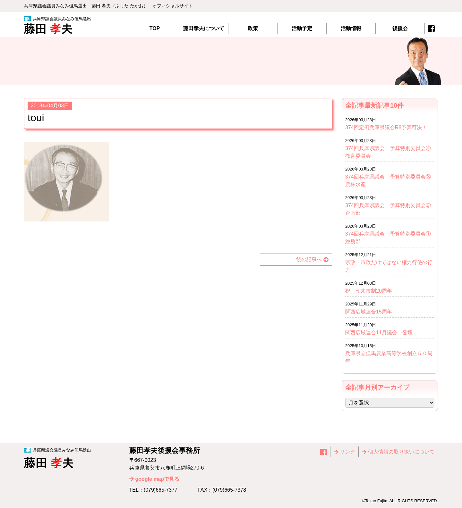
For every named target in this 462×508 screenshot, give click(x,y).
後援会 (400, 28)
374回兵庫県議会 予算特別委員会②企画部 (388, 209)
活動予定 (302, 28)
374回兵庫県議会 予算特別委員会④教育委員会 (388, 152)
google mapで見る (157, 479)
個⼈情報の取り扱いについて (401, 451)
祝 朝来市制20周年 (368, 291)
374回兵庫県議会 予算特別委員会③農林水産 (388, 180)
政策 (253, 28)
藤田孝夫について (203, 28)
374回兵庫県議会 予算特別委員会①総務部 (388, 237)
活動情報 (351, 28)
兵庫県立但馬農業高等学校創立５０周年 (388, 357)
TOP (155, 28)
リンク (347, 451)
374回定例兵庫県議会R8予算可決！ (386, 127)
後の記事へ (309, 259)
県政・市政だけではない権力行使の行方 (388, 266)
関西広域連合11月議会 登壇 (379, 332)
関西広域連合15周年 (371, 311)
